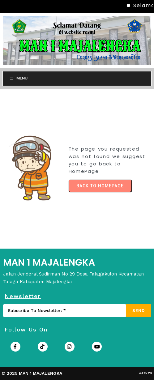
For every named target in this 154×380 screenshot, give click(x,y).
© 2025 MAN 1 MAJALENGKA (32, 373)
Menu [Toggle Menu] (18, 78)
